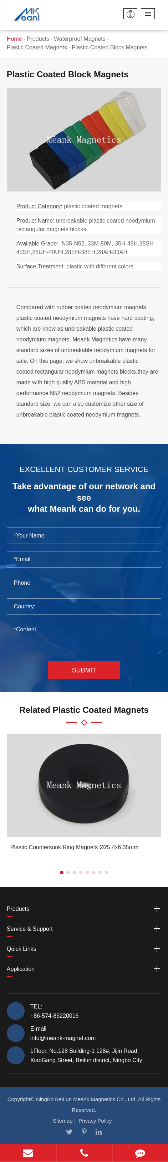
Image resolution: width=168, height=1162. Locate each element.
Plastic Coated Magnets (37, 47)
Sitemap (62, 1121)
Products (38, 39)
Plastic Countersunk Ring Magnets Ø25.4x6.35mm (74, 847)
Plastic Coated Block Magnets (110, 47)
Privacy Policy (95, 1121)
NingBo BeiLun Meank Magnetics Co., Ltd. (86, 1099)
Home (14, 39)
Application (84, 968)
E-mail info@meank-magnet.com (63, 1033)
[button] (61, 872)
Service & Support (84, 928)
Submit (84, 670)
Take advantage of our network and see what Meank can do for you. (84, 497)
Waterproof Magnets (79, 39)
